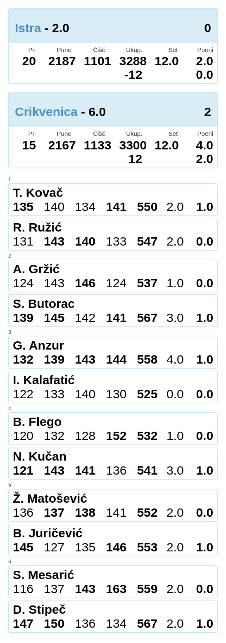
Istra (28, 28)
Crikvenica (46, 111)
